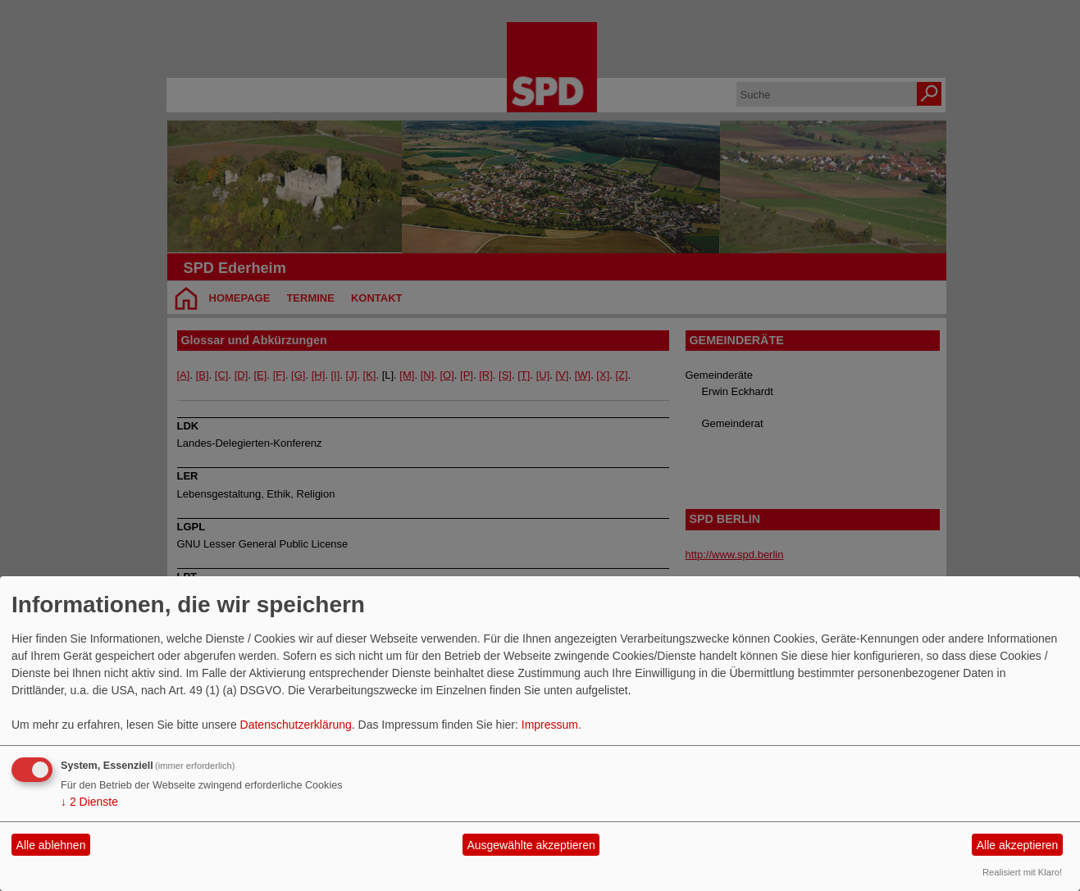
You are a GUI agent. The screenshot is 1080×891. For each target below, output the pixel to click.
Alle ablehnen (51, 845)
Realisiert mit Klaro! (1022, 872)
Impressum (550, 724)
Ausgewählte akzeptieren (531, 845)
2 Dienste (89, 801)
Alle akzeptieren (1018, 845)
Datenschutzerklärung (296, 724)
